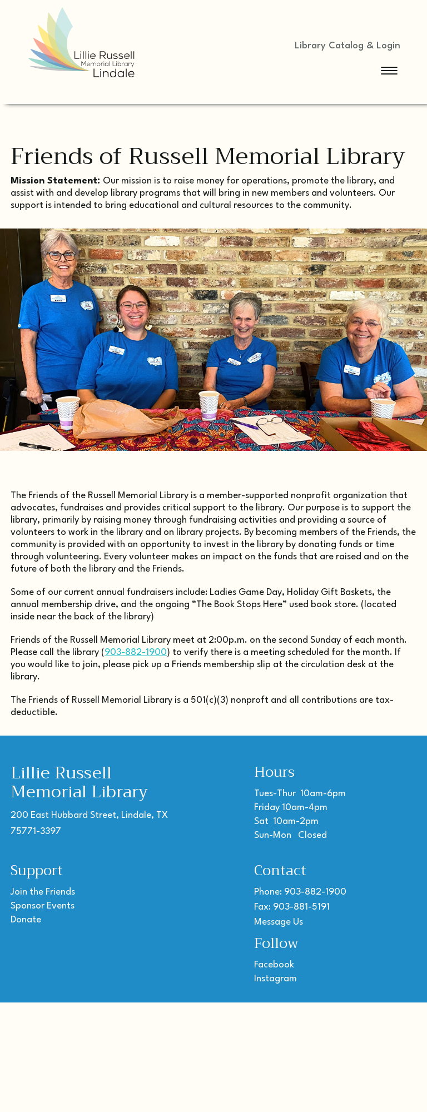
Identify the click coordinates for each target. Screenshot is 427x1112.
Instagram (275, 979)
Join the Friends (43, 892)
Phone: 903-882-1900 (300, 892)
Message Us (278, 922)
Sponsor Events (43, 906)
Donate (26, 920)
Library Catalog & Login (347, 46)
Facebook (274, 965)
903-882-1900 (136, 652)
